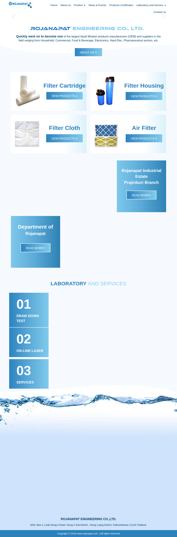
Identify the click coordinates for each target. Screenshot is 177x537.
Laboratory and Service (151, 5)
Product (80, 5)
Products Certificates (121, 5)
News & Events (97, 5)
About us (65, 5)
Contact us (159, 12)
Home (53, 5)
